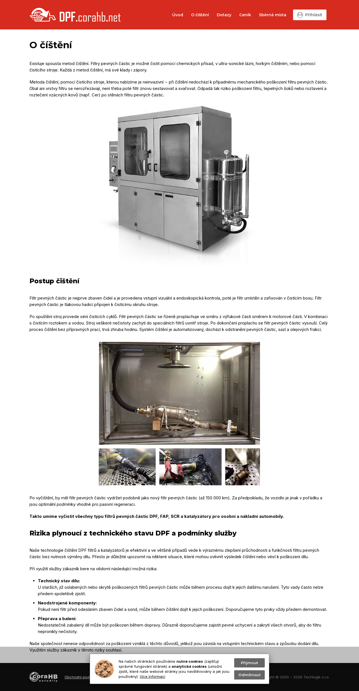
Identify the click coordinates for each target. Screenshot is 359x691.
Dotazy (224, 14)
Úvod (177, 14)
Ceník (245, 14)
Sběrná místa (272, 14)
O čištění (200, 14)
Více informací (152, 676)
